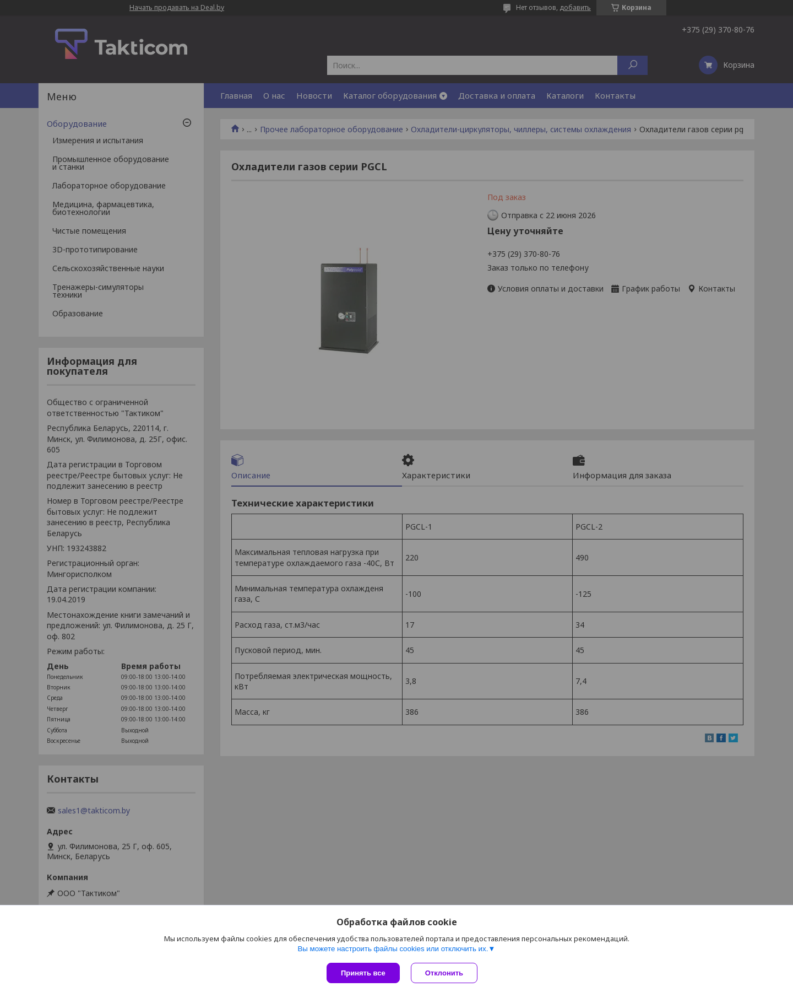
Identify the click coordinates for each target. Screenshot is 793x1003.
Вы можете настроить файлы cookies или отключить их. (392, 949)
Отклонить (444, 973)
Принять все (363, 973)
